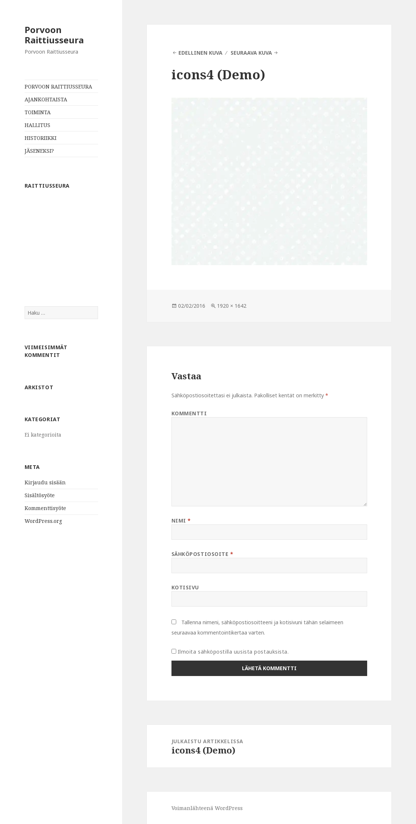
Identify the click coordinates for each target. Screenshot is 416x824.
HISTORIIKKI (41, 137)
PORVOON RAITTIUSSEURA (58, 86)
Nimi (181, 520)
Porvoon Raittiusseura (54, 35)
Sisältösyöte (40, 495)
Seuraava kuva (251, 52)
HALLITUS (37, 125)
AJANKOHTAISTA (46, 99)
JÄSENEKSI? (39, 150)
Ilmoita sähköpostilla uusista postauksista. (233, 651)
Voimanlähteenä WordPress (207, 808)
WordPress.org (43, 520)
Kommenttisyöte (45, 508)
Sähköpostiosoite (202, 553)
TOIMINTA (38, 112)
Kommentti (189, 413)
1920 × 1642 (231, 305)
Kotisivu (185, 587)
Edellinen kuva (200, 52)
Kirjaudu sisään (45, 482)
